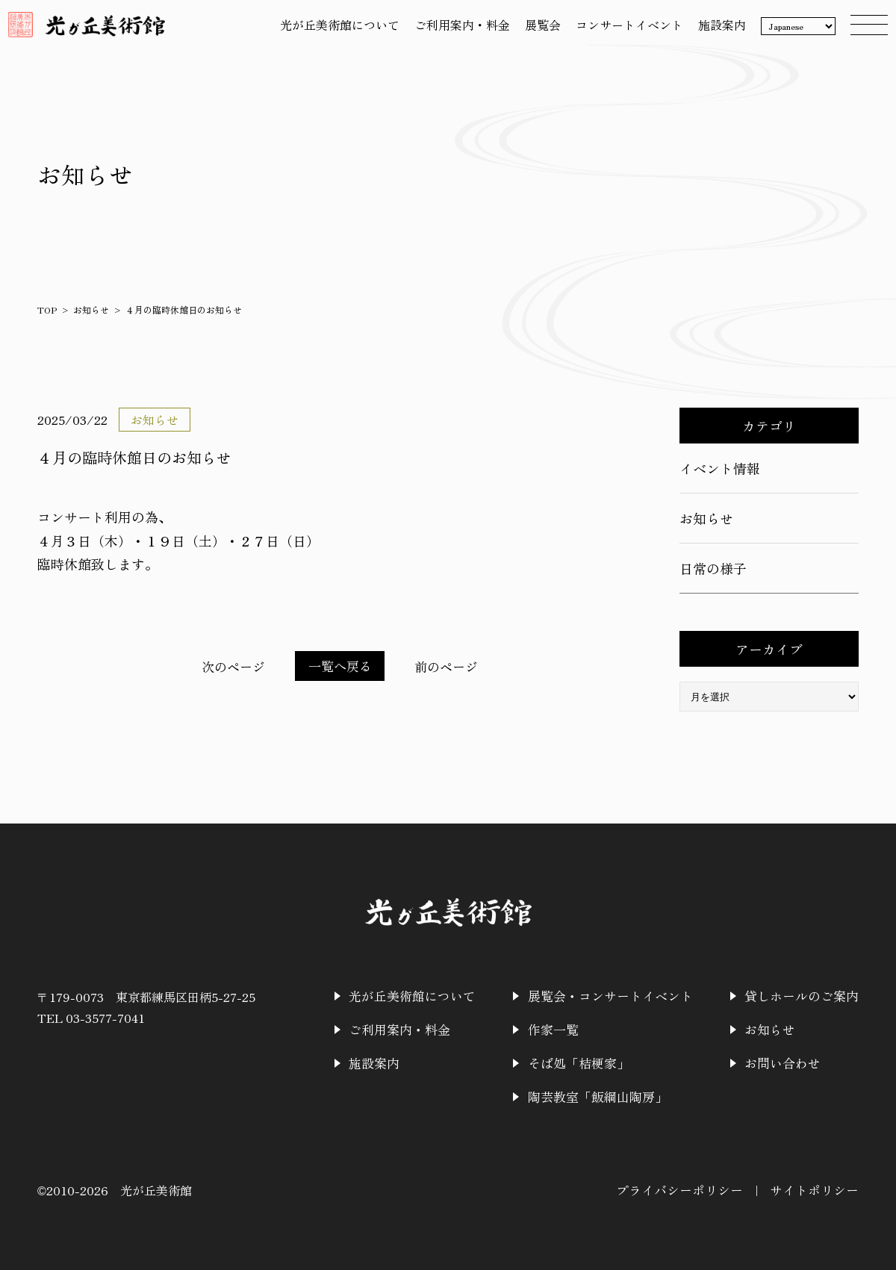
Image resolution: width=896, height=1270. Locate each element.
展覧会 (536, 32)
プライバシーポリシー (688, 1186)
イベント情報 (719, 468)
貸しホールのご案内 (805, 995)
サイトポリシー (817, 1186)
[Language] (791, 34)
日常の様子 (713, 568)
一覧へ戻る (339, 666)
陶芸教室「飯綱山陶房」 (610, 1094)
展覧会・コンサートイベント (622, 995)
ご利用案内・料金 (455, 32)
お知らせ (91, 309)
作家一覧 (569, 1028)
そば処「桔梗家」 (593, 1061)
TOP (47, 309)
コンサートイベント (622, 32)
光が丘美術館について (333, 32)
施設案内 (715, 32)
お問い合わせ (787, 1061)
